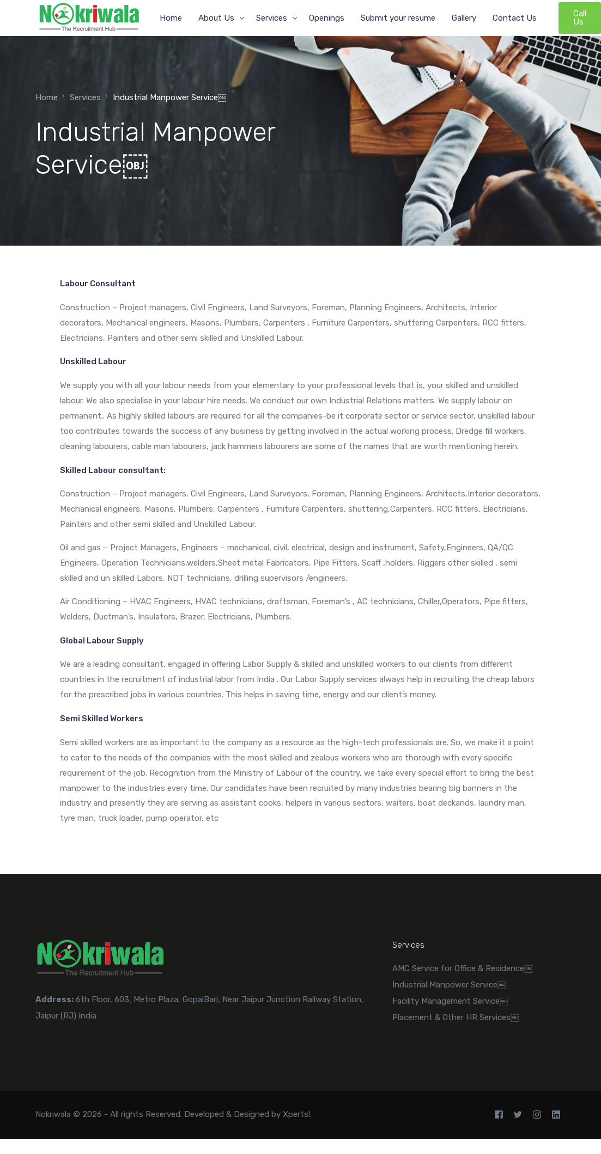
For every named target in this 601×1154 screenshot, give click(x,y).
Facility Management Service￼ (450, 1001)
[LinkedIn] (556, 1114)
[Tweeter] (517, 1114)
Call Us (579, 18)
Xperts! (296, 1114)
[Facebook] (498, 1114)
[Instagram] (537, 1114)
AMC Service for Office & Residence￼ (462, 968)
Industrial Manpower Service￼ (449, 985)
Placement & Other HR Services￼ (455, 1017)
